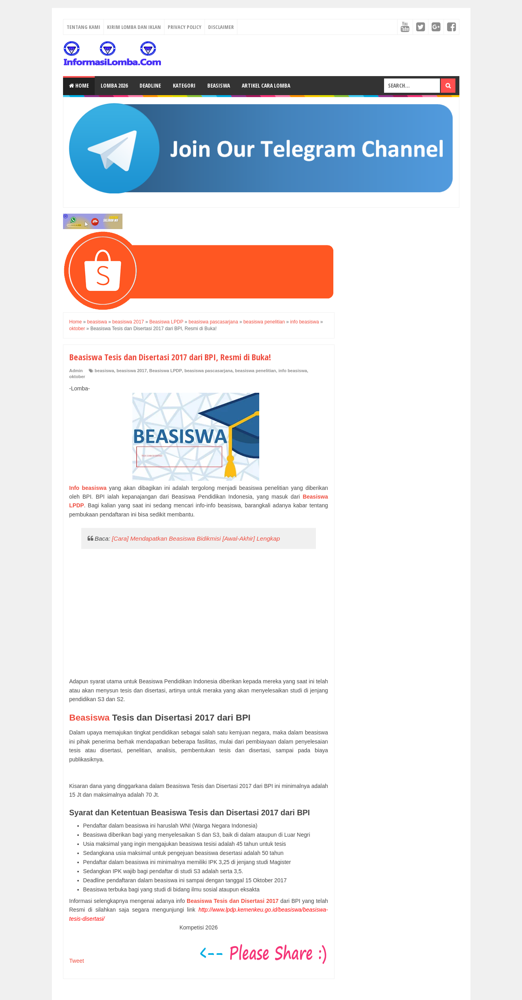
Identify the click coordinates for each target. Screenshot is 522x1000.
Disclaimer (221, 27)
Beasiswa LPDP (165, 370)
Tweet (76, 961)
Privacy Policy (184, 27)
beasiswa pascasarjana (208, 370)
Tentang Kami (83, 27)
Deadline (150, 85)
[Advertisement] (198, 613)
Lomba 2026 (114, 85)
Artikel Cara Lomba (266, 85)
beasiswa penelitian (255, 370)
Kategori (184, 85)
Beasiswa (218, 85)
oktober (77, 376)
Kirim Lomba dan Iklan (134, 27)
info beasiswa (292, 370)
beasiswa (104, 370)
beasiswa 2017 (132, 370)
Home (79, 85)
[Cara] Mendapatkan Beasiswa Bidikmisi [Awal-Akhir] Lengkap (196, 538)
